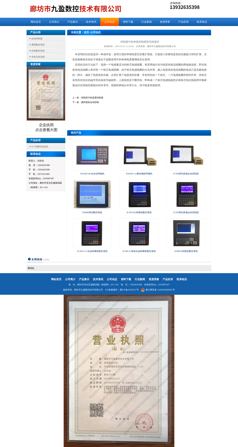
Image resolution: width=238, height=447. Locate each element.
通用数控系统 (38, 44)
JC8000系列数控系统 (92, 212)
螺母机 (31, 268)
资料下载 (128, 21)
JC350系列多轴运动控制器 (186, 212)
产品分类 (35, 32)
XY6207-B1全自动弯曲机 (92, 173)
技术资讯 (91, 21)
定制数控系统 (38, 50)
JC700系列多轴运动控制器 (186, 173)
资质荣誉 (165, 21)
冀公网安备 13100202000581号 (158, 290)
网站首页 (36, 21)
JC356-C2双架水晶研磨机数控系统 (139, 251)
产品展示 (73, 21)
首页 (86, 32)
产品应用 (183, 21)
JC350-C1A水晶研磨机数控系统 (92, 251)
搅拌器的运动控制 (90, 102)
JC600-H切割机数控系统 (186, 251)
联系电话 (202, 21)
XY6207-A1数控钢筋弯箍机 (139, 173)
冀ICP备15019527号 (129, 289)
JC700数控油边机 (39, 146)
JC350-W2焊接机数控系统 (139, 212)
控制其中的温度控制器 (92, 97)
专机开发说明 (38, 57)
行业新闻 (146, 21)
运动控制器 (36, 38)
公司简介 (54, 21)
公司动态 (109, 21)
